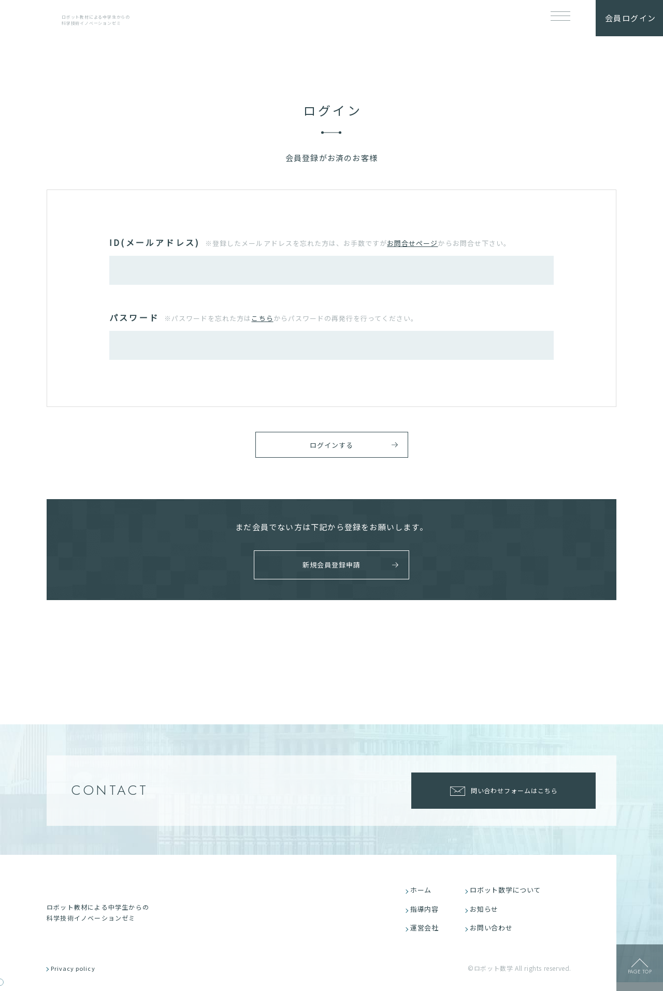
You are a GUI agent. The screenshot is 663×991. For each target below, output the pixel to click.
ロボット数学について (509, 894)
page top (640, 975)
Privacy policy (79, 977)
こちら (262, 318)
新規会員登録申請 (326, 567)
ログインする (331, 446)
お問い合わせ (494, 935)
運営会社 (427, 935)
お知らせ (486, 914)
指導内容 (427, 914)
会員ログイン (630, 17)
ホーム (423, 894)
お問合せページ (412, 243)
